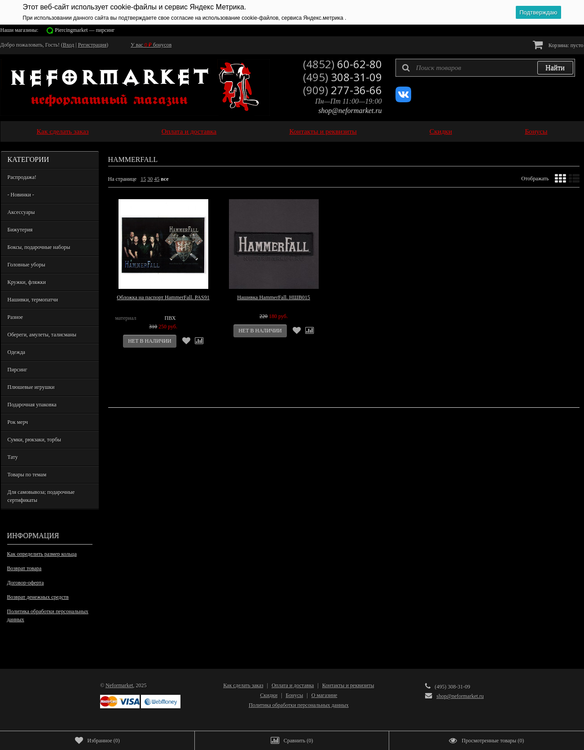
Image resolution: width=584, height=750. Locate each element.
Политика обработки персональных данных (47, 615)
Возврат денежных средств (38, 597)
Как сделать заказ (63, 131)
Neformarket (119, 685)
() (97, 741)
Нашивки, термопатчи (33, 300)
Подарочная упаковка (32, 404)
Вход (68, 45)
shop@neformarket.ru (350, 110)
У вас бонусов (151, 45)
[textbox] (485, 68)
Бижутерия (20, 230)
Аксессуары (21, 212)
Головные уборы (26, 265)
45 (156, 179)
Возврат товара (24, 568)
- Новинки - (21, 195)
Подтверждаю (538, 12)
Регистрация (92, 45)
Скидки (441, 131)
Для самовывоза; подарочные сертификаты (41, 496)
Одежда (17, 352)
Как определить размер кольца (42, 554)
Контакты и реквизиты (322, 131)
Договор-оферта (25, 583)
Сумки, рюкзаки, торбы (34, 439)
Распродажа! (22, 177)
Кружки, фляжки (27, 282)
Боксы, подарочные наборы (39, 247)
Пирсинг (17, 369)
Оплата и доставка (189, 131)
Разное (15, 317)
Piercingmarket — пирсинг (84, 30)
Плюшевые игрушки (31, 387)
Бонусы (536, 131)
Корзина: (558, 44)
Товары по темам (27, 474)
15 (143, 179)
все (164, 179)
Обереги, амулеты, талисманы (42, 334)
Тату (13, 457)
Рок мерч (18, 422)
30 (150, 179)
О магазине (325, 695)
